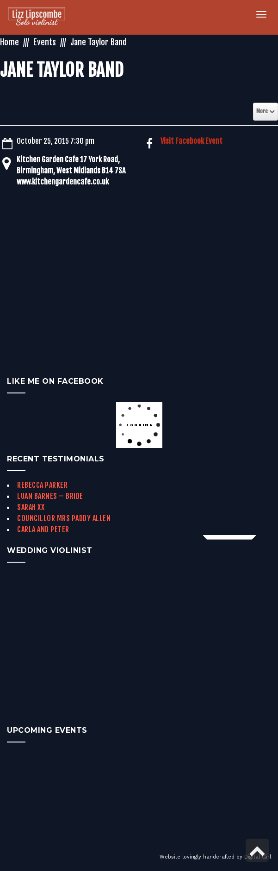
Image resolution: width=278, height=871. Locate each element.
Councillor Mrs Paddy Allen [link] (64, 518)
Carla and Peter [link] (43, 529)
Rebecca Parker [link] (42, 485)
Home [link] (9, 42)
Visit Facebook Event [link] (191, 141)
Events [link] (44, 42)
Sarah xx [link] (30, 507)
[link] (42, 17)
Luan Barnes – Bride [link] (50, 496)
